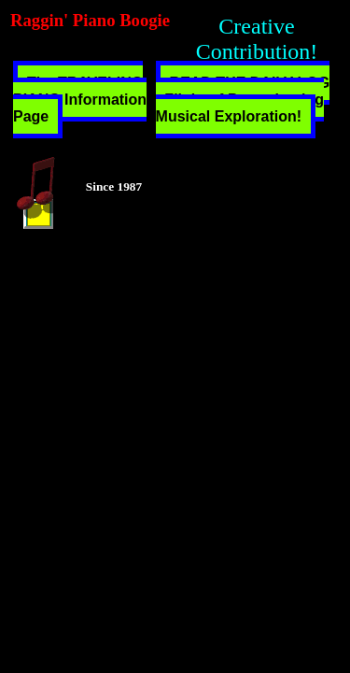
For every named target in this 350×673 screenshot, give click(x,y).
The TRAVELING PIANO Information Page (80, 99)
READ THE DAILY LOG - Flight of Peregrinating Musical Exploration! (243, 99)
